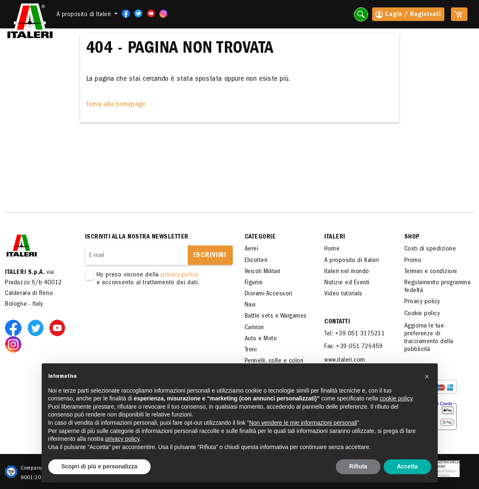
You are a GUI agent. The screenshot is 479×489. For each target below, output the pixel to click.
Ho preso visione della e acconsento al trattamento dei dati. (154, 279)
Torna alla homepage (116, 105)
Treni (251, 350)
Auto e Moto (261, 339)
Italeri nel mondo (346, 272)
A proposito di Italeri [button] (85, 15)
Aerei (252, 249)
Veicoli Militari (263, 272)
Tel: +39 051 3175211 (354, 334)
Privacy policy (422, 302)
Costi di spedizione (430, 249)
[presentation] (147, 313)
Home (332, 249)
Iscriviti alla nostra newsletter (137, 237)
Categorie (260, 237)
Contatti (337, 322)
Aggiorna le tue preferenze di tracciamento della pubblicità (428, 338)
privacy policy (179, 275)
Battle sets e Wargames (276, 316)
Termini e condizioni (430, 272)
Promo (413, 260)
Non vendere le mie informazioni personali (303, 422)
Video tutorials (343, 294)
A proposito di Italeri (351, 260)
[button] (427, 376)
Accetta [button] (407, 466)
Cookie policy (422, 314)
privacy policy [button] (122, 438)
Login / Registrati (408, 15)
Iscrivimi (210, 256)
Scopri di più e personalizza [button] (99, 466)
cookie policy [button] (396, 398)
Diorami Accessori (269, 294)
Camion (254, 328)
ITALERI (334, 237)
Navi (250, 305)
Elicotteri (256, 260)
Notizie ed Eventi (347, 283)
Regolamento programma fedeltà (437, 287)
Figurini (254, 283)
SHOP (412, 237)
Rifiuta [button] (358, 466)
